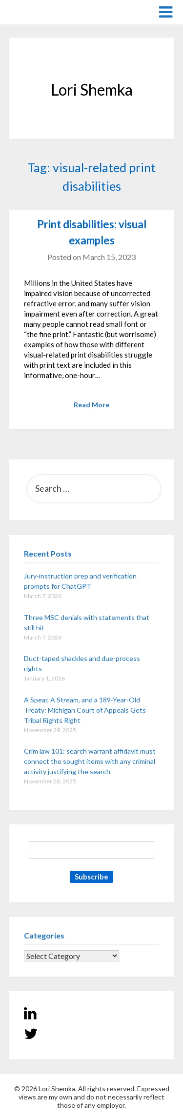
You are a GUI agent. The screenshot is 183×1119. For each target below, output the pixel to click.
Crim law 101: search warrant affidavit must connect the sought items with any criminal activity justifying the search (90, 761)
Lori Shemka (38, 11)
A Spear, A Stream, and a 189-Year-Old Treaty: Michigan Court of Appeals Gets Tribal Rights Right (85, 710)
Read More (91, 404)
